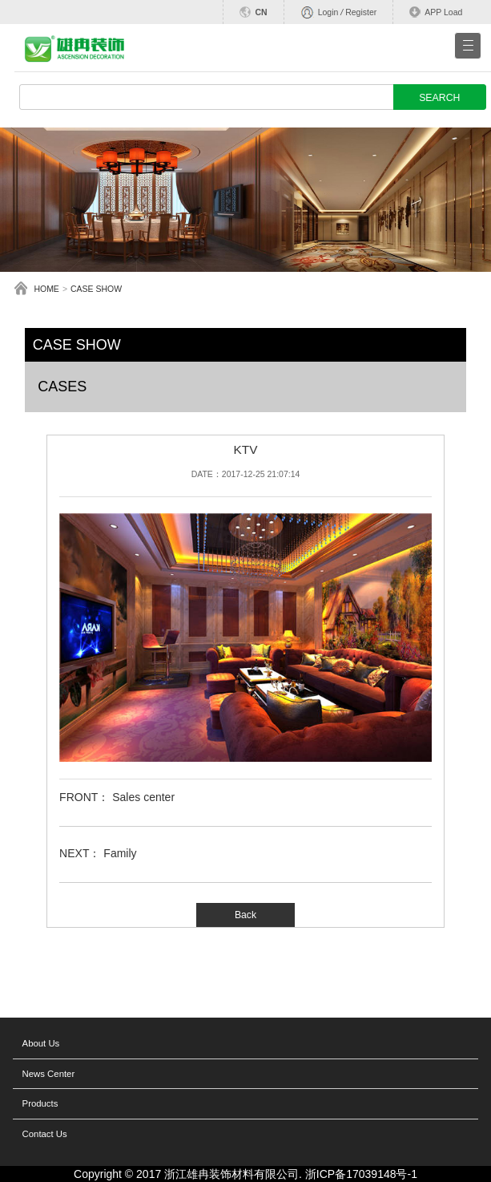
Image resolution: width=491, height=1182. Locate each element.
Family (119, 853)
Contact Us (44, 1134)
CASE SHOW (96, 288)
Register (360, 12)
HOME (46, 288)
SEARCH (439, 97)
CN (261, 12)
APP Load (443, 12)
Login (328, 12)
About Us (41, 1043)
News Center (48, 1074)
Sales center (143, 797)
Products (40, 1103)
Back (245, 915)
